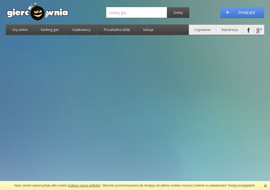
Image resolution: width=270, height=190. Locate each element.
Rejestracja (229, 29)
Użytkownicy (81, 29)
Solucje (148, 29)
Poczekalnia (117, 29)
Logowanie (202, 29)
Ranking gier (50, 29)
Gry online (20, 29)
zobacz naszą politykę (84, 185)
